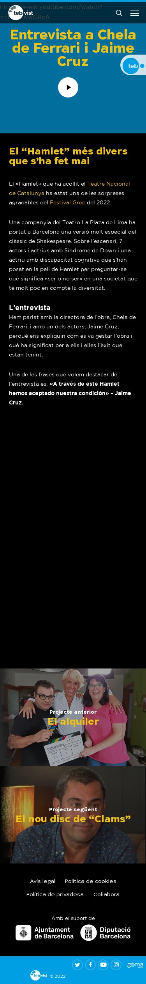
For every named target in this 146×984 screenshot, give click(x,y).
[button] (134, 13)
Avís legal (42, 882)
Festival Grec (67, 202)
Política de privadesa (55, 895)
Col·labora (106, 895)
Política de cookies (90, 882)
